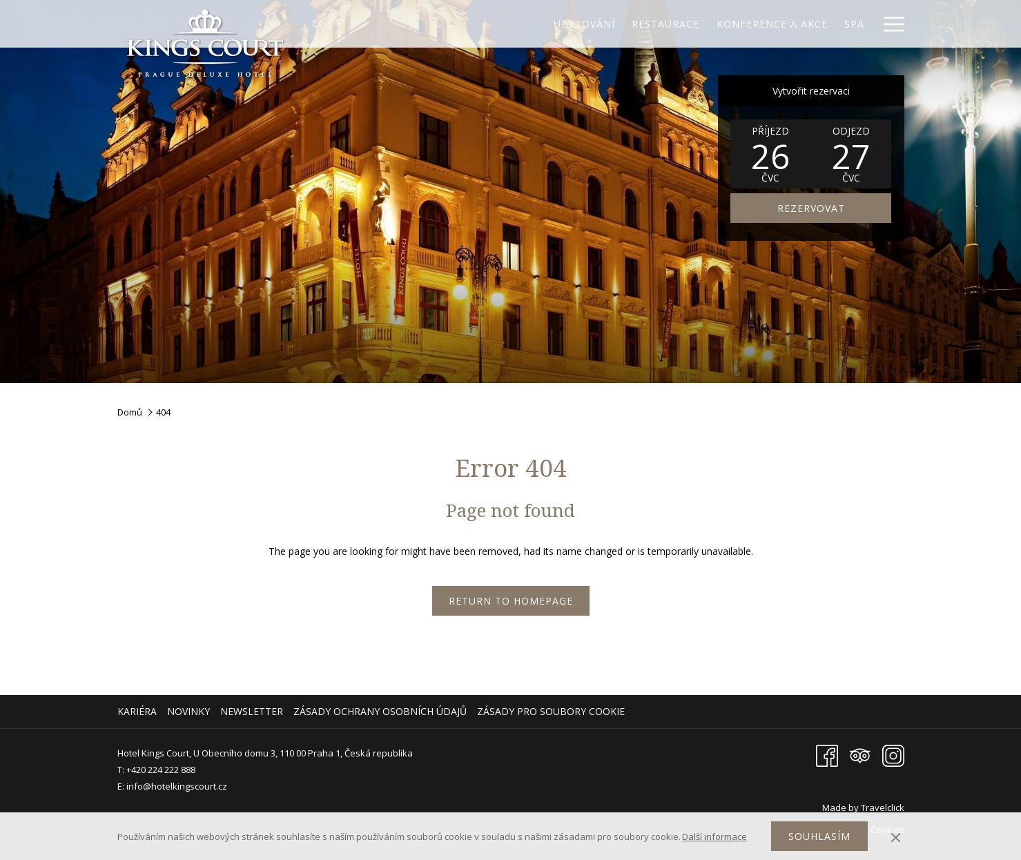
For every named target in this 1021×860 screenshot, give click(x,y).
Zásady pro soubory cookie (551, 711)
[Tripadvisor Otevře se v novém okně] (860, 754)
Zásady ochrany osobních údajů (380, 711)
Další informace (714, 836)
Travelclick (882, 807)
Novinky (188, 711)
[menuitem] (139, 711)
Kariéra (137, 711)
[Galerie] (843, 24)
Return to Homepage (511, 600)
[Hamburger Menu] (888, 24)
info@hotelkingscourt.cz (176, 786)
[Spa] (794, 24)
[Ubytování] (524, 24)
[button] (770, 153)
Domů (129, 412)
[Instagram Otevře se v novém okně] (893, 754)
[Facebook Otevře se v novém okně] (827, 754)
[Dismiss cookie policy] (895, 837)
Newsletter (251, 711)
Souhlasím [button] (819, 836)
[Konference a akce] (712, 24)
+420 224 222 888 (160, 769)
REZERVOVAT (811, 208)
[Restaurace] (605, 24)
